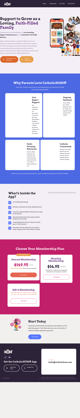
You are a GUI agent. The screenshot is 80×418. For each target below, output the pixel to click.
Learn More (35, 337)
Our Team (62, 3)
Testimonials (52, 3)
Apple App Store (13, 368)
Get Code (23, 301)
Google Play (30, 367)
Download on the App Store (11, 59)
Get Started (71, 3)
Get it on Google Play (28, 59)
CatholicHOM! (32, 294)
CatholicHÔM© (5, 378)
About (44, 3)
